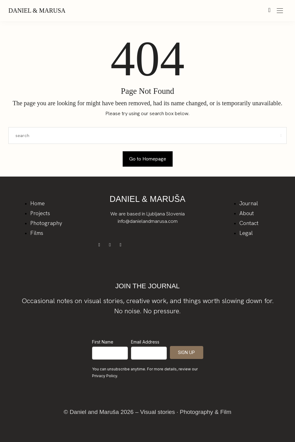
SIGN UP (186, 352)
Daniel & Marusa (36, 10)
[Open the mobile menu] (280, 11)
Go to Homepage (147, 159)
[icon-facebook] (101, 244)
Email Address (145, 341)
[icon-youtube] (122, 244)
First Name (102, 341)
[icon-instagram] (112, 244)
